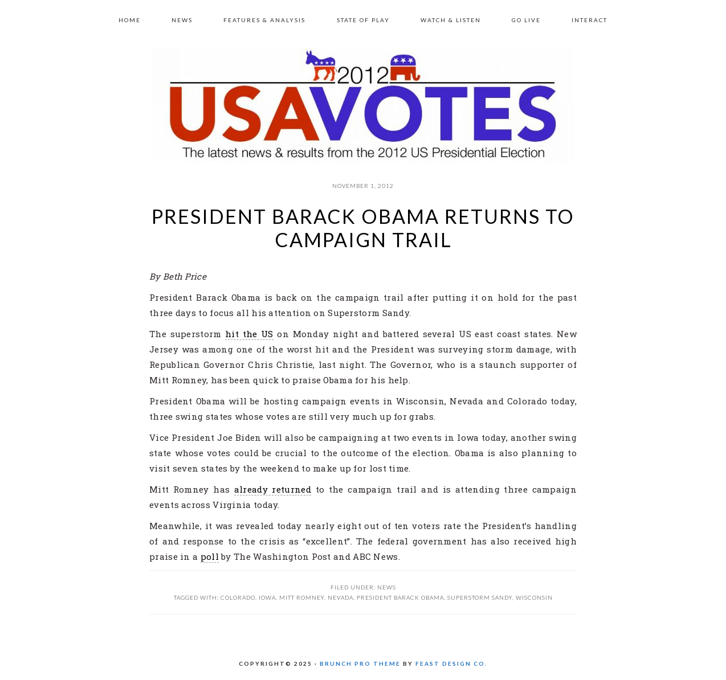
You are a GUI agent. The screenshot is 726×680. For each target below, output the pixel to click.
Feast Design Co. (451, 663)
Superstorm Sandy (479, 597)
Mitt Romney (301, 597)
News (386, 587)
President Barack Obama (400, 597)
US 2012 (363, 105)
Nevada (340, 597)
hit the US (249, 333)
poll (210, 556)
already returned (272, 489)
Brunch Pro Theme (360, 663)
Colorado (238, 597)
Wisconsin (534, 597)
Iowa (267, 597)
